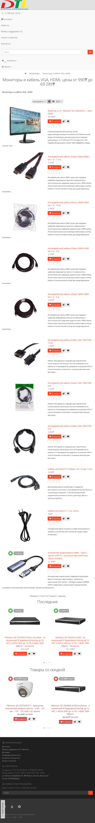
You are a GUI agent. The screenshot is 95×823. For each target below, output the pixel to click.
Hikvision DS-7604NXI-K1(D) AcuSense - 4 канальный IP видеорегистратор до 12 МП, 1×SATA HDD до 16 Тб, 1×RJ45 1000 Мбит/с (70, 709)
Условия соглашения (11, 758)
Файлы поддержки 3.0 (12, 31)
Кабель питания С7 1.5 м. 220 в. (63, 510)
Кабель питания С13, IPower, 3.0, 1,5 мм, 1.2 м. (70, 469)
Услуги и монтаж (9, 37)
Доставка (6, 752)
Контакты (5, 43)
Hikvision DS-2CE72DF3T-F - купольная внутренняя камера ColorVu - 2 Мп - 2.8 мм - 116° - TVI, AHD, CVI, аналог (25, 708)
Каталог (7, 19)
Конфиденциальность (11, 755)
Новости (5, 25)
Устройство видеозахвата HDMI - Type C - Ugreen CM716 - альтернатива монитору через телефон (68, 555)
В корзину (54, 121)
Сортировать (39, 101)
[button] (47, 60)
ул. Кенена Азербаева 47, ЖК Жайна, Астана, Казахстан (25, 775)
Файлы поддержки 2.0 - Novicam (15, 749)
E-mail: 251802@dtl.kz (11, 778)
